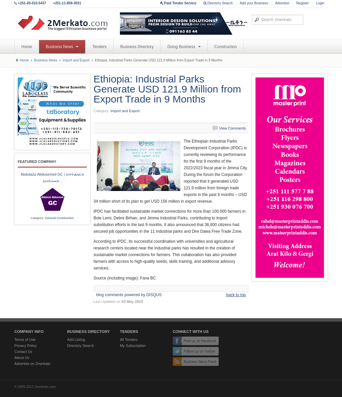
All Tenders (129, 340)
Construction (225, 46)
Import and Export (76, 60)
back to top (236, 294)
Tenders (99, 46)
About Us (21, 358)
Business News (62, 46)
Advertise (282, 3)
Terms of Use (25, 340)
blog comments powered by (129, 294)
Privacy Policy (25, 346)
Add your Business (254, 3)
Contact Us (23, 352)
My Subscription (133, 346)
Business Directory (137, 46)
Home (26, 46)
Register (302, 3)
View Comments (232, 128)
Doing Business (184, 46)
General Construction (59, 218)
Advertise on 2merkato (32, 364)
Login (320, 3)
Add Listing (76, 340)
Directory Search (218, 3)
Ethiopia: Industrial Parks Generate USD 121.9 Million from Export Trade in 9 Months (167, 89)
